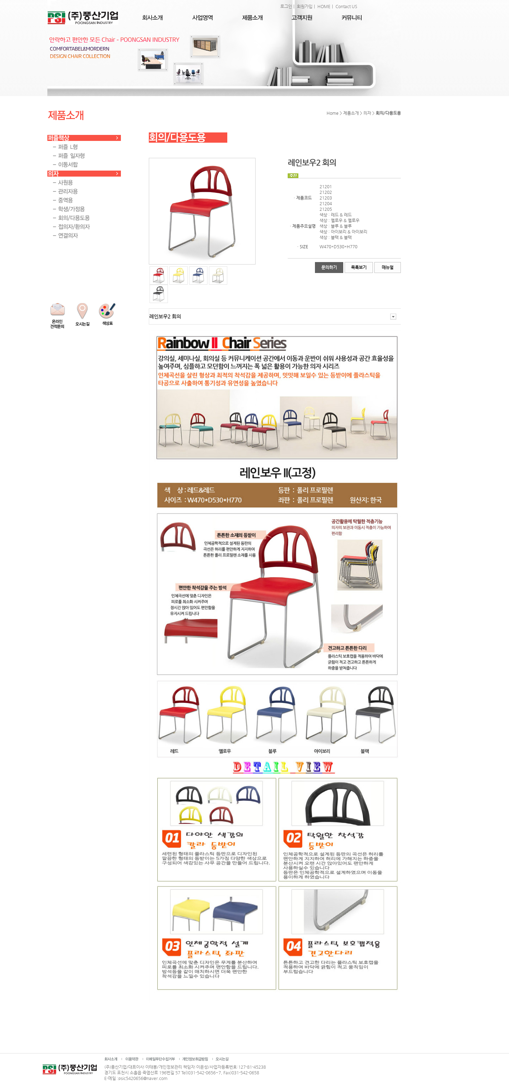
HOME (323, 6)
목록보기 (359, 267)
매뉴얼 (387, 267)
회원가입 (304, 6)
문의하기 (329, 267)
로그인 (286, 6)
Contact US (346, 6)
